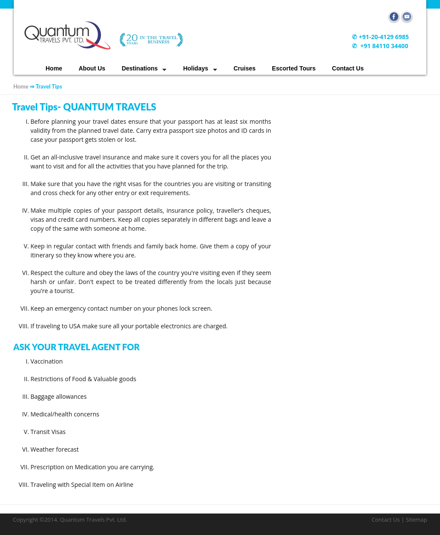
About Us (92, 68)
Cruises (245, 68)
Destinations (140, 68)
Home (54, 68)
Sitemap (416, 519)
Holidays (195, 68)
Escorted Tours (294, 68)
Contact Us (348, 68)
